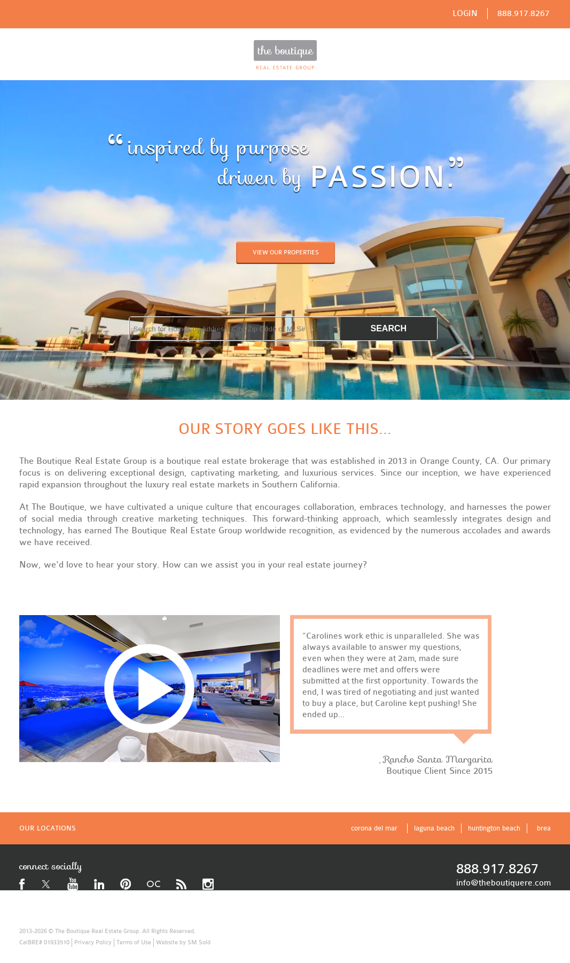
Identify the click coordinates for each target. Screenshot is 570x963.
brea (544, 828)
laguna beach (434, 828)
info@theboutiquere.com (503, 883)
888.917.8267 (523, 13)
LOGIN (465, 13)
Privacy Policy (93, 942)
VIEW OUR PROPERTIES (286, 252)
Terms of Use (133, 942)
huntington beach (494, 828)
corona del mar (374, 828)
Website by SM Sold (183, 942)
